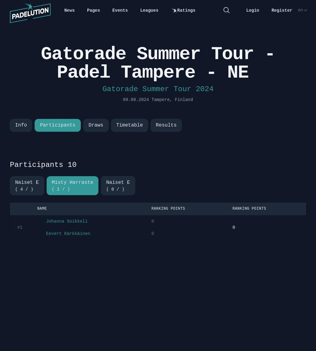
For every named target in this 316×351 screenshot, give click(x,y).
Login (252, 10)
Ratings (183, 10)
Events (120, 10)
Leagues (149, 10)
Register (282, 10)
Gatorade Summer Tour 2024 (158, 89)
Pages (93, 10)
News (69, 10)
